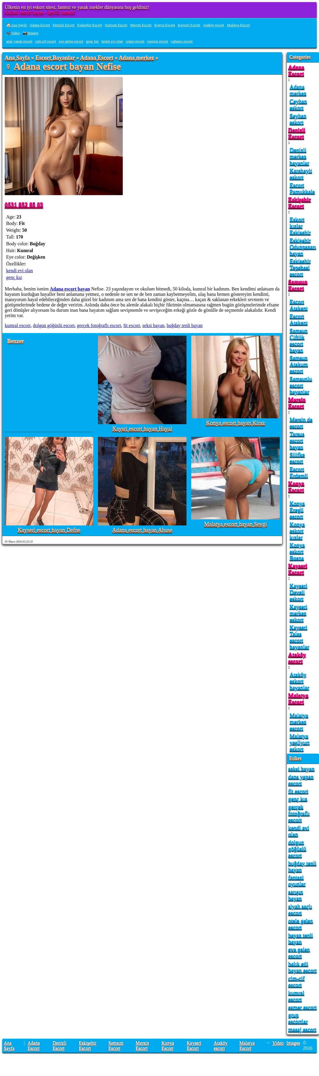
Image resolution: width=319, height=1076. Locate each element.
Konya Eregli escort (297, 509)
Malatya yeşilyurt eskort (300, 742)
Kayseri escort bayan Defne (49, 530)
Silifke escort (297, 457)
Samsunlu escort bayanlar (301, 385)
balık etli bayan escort (302, 967)
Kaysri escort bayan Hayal (142, 429)
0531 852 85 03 (24, 204)
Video (278, 1042)
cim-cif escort (45, 41)
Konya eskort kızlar (297, 530)
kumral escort (18, 325)
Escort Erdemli (299, 472)
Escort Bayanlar (55, 58)
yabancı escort (182, 41)
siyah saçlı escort (300, 909)
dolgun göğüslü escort (54, 325)
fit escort (131, 325)
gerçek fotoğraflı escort (99, 325)
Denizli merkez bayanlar (299, 156)
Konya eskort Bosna (297, 551)
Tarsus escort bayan (297, 440)
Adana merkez (136, 58)
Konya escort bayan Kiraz (235, 423)
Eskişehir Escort (89, 25)
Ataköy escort (213, 25)
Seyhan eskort (298, 118)
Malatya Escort (238, 25)
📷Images (30, 33)
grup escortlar (298, 1018)
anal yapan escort (19, 41)
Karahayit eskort (301, 173)
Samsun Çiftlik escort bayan (299, 340)
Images (293, 1042)
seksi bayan (153, 325)
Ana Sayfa (17, 58)
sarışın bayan (295, 895)
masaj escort (302, 1029)
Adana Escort (40, 25)
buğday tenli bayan (185, 325)
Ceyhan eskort (298, 104)
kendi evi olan (112, 41)
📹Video (13, 33)
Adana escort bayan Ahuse (142, 530)
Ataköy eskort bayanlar (299, 680)
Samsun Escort (116, 25)
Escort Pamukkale (302, 188)
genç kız (92, 41)
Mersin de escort (301, 422)
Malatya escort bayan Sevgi (235, 524)
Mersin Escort (140, 25)
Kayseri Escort (189, 25)
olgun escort (135, 41)
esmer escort (302, 1007)
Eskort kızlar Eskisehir (300, 225)
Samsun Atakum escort (299, 364)
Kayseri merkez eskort (298, 613)
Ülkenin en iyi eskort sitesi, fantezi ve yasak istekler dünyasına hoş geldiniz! (77, 7)
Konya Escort (164, 25)
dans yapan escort (301, 779)
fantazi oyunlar (297, 880)
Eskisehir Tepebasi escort (300, 267)
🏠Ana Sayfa (16, 25)
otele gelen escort (300, 923)
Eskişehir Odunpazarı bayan (303, 246)
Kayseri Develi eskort (298, 592)
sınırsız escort (157, 41)
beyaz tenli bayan (300, 938)
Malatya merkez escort (299, 721)
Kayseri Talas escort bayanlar (299, 637)
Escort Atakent (299, 304)
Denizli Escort (64, 25)
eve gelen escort (71, 41)
